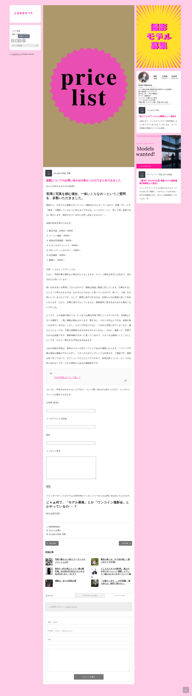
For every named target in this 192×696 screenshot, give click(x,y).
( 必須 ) (53, 626)
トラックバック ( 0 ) (89, 600)
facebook (20, 40)
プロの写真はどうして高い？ (67, 377)
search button (24, 40)
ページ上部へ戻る (186, 690)
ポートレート (152, 175)
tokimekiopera (54, 531)
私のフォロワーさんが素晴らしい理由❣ (157, 116)
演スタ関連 (167, 175)
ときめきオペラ (23, 13)
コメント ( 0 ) (120, 600)
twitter (16, 40)
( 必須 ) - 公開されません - (61, 635)
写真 (69, 173)
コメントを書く (55, 535)
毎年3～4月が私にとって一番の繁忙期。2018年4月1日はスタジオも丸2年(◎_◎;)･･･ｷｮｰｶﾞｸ (69, 576)
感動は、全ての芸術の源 (65, 585)
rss (12, 40)
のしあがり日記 (59, 173)
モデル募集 (16, 31)
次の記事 (125, 548)
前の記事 (52, 548)
